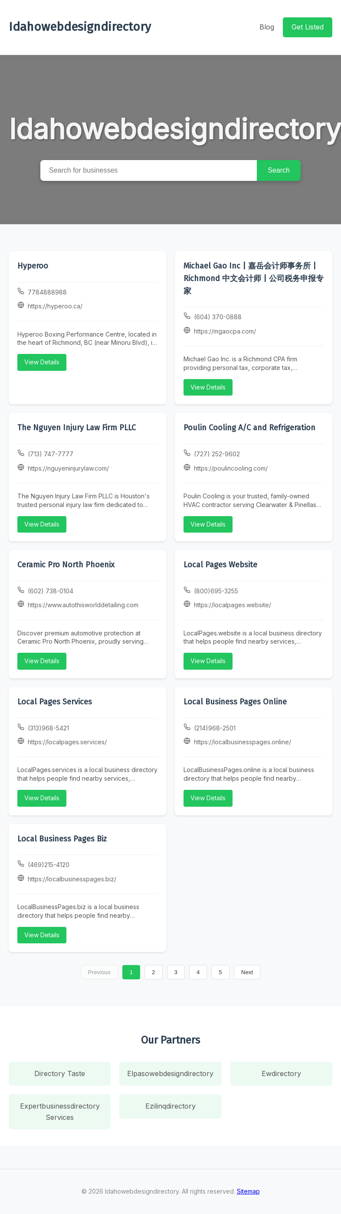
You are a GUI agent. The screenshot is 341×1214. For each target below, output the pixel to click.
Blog (266, 27)
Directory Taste (59, 1073)
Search (279, 170)
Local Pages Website (220, 564)
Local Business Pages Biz (62, 839)
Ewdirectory (281, 1073)
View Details (41, 362)
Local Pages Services (54, 702)
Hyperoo (32, 266)
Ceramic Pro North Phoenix (66, 564)
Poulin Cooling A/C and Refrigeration (249, 427)
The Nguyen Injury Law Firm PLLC (76, 427)
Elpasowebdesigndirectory (170, 1073)
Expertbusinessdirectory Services (60, 1112)
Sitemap (248, 1191)
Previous (99, 972)
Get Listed (308, 27)
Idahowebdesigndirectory (80, 27)
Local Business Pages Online (235, 702)
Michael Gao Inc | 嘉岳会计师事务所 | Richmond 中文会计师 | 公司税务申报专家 (254, 278)
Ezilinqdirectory (170, 1106)
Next (247, 972)
